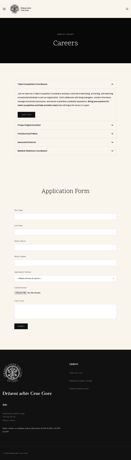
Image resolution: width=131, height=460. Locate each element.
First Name (18, 210)
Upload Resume (20, 288)
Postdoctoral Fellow (27, 134)
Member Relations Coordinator (32, 151)
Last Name (18, 225)
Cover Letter (19, 301)
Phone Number (20, 256)
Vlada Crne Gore (75, 373)
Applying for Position (22, 272)
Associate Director (27, 142)
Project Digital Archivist (29, 125)
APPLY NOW (26, 114)
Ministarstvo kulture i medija (80, 381)
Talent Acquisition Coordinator (32, 84)
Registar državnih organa (79, 389)
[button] (65, 84)
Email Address (20, 241)
